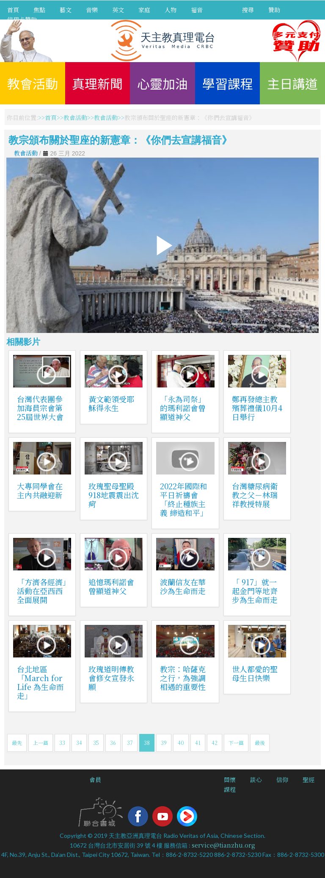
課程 (230, 789)
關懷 (230, 779)
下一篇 (236, 742)
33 (62, 742)
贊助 (274, 9)
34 (79, 742)
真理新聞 (97, 83)
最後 (260, 742)
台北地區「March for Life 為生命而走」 (40, 682)
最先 (17, 742)
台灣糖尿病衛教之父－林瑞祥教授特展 (255, 494)
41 (198, 742)
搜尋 (248, 9)
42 (215, 742)
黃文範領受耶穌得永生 (111, 403)
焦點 (39, 9)
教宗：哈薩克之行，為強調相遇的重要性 (183, 677)
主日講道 (292, 83)
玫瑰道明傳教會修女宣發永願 (111, 677)
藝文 (66, 9)
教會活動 (32, 83)
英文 (118, 9)
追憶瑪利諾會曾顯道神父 (111, 586)
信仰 (282, 779)
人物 (170, 9)
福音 (197, 9)
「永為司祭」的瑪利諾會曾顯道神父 (183, 407)
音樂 (92, 9)
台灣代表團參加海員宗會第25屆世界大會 (40, 407)
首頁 (13, 9)
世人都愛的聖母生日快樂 (255, 673)
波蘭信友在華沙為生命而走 (183, 586)
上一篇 (40, 742)
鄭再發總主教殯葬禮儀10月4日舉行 (257, 407)
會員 (95, 779)
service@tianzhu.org (223, 845)
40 (181, 742)
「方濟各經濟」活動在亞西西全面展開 (41, 590)
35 (96, 742)
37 (130, 742)
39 (164, 742)
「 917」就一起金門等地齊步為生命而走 (255, 590)
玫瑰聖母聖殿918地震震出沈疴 (113, 494)
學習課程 (227, 83)
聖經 (308, 779)
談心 (256, 779)
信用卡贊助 (22, 19)
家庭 (144, 9)
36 (113, 742)
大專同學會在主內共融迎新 (40, 490)
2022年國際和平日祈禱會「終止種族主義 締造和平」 (184, 499)
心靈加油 (162, 83)
